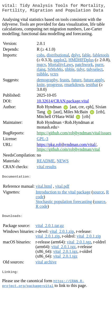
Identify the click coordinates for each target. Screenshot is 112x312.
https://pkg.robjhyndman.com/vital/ (66, 146)
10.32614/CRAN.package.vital (63, 103)
